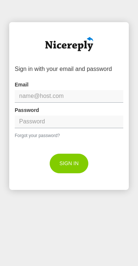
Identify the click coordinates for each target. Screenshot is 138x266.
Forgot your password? (37, 135)
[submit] (69, 163)
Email (21, 85)
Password (27, 110)
